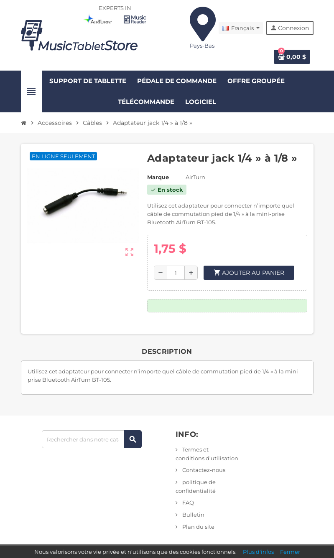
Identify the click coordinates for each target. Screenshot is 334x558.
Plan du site (197, 526)
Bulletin (192, 514)
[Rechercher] (91, 439)
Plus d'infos (258, 551)
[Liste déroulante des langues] (241, 28)
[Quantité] (176, 272)
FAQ (187, 502)
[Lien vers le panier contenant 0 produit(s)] (292, 57)
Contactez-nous (203, 470)
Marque (158, 177)
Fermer (290, 551)
